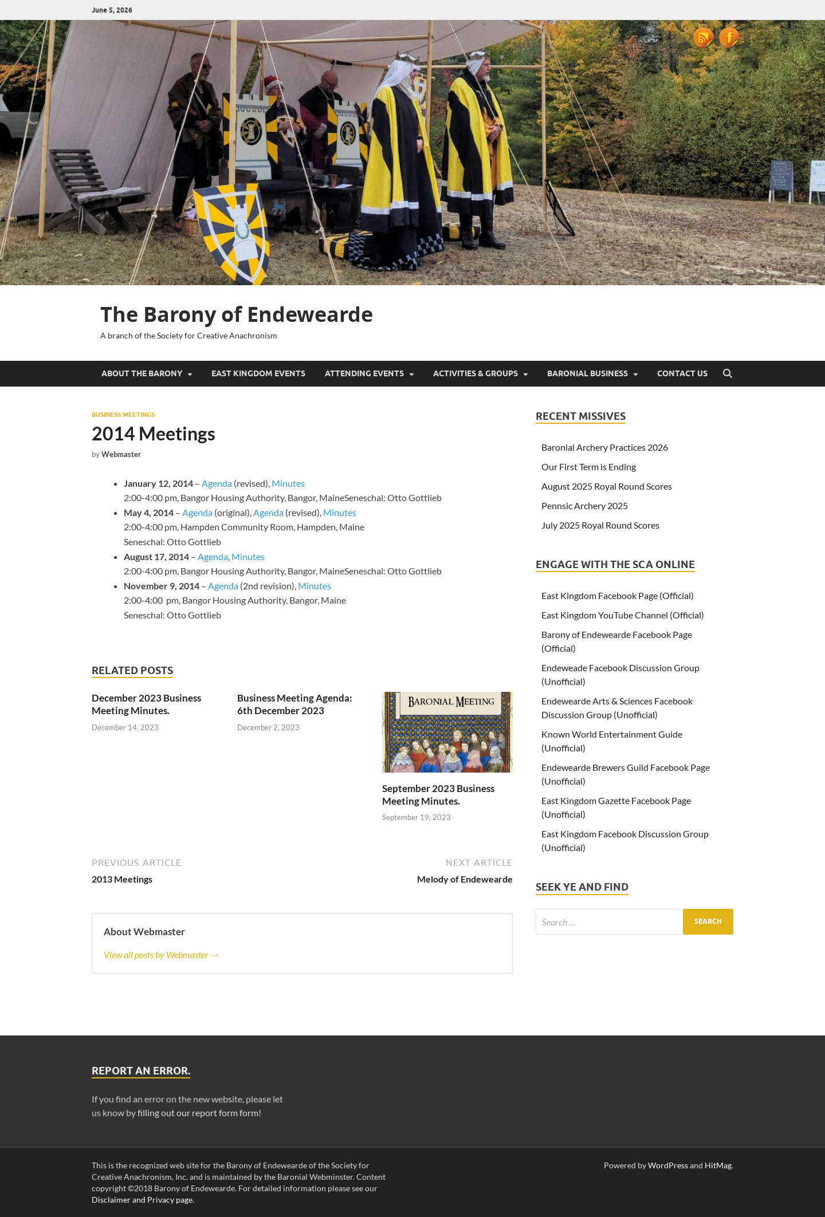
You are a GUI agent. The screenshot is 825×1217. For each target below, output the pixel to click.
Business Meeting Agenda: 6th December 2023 (294, 704)
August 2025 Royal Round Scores (606, 486)
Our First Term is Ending (588, 466)
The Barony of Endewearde (236, 314)
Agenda (218, 483)
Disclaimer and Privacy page (142, 1199)
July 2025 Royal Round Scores (600, 524)
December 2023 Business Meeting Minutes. (146, 704)
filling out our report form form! (199, 1112)
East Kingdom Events (258, 373)
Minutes (288, 483)
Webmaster (121, 454)
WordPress (668, 1165)
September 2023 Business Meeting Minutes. (438, 794)
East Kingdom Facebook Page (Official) (617, 595)
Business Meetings (123, 415)
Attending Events (364, 373)
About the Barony (141, 373)
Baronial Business (587, 373)
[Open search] (727, 374)
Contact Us (682, 373)
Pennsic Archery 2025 (584, 505)
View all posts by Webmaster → (161, 954)
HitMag (718, 1165)
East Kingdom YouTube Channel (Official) (622, 614)
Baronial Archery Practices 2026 (604, 447)
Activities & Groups (475, 373)
